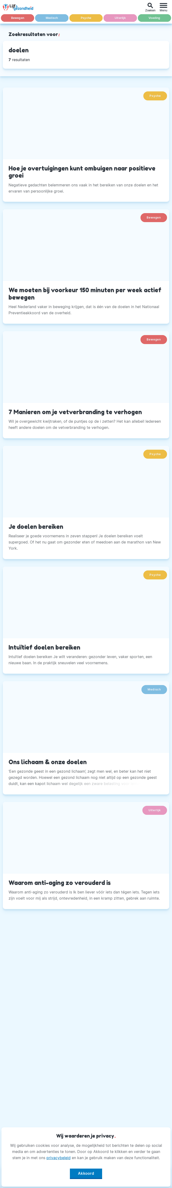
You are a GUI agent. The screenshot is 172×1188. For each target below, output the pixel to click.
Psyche (86, 18)
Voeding (154, 18)
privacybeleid (58, 1157)
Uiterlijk (120, 18)
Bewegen (17, 18)
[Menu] (163, 7)
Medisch (52, 18)
